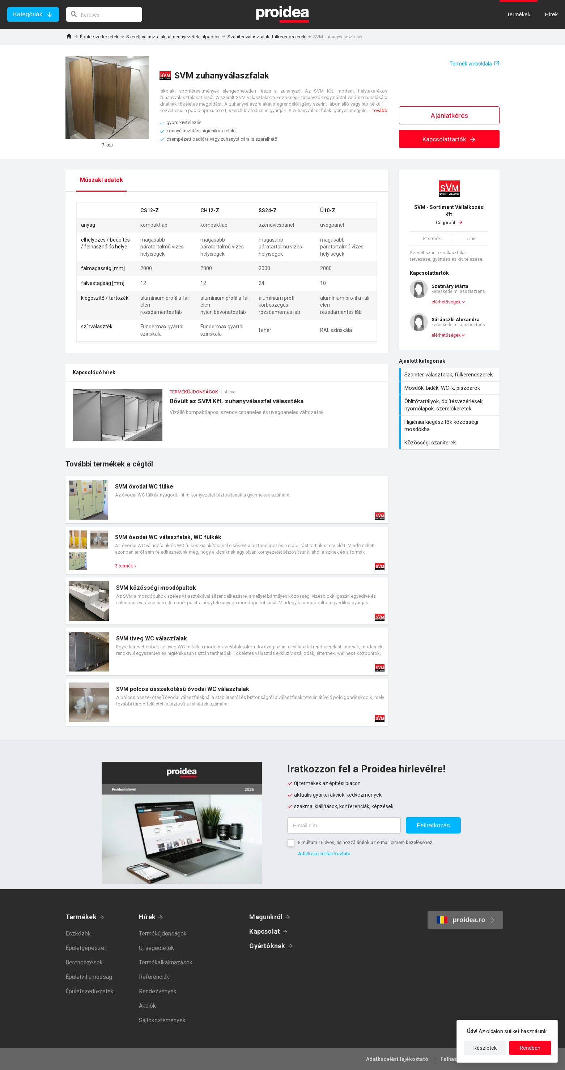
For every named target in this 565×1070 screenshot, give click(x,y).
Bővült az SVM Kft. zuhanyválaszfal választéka (227, 418)
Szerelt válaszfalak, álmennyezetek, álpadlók (173, 36)
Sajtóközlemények (162, 1020)
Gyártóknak (267, 946)
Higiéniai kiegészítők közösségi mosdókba (450, 425)
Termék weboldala (471, 64)
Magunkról (265, 917)
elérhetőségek (446, 301)
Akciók (147, 1005)
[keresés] (104, 14)
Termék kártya (226, 499)
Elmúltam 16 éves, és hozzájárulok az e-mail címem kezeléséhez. (365, 842)
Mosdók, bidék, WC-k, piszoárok (450, 388)
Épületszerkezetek (99, 36)
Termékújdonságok (163, 933)
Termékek (81, 917)
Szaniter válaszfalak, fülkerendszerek (267, 36)
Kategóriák (27, 14)
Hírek (147, 917)
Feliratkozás (433, 825)
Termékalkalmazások (165, 962)
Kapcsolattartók (449, 139)
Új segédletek (156, 948)
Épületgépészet (85, 948)
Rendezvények (158, 991)
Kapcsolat (264, 931)
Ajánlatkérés (449, 115)
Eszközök (78, 933)
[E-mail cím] (344, 825)
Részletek (485, 1048)
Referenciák (154, 976)
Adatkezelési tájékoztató (324, 853)
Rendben (530, 1048)
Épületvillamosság (88, 976)
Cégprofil (449, 214)
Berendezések (84, 962)
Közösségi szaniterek (450, 442)
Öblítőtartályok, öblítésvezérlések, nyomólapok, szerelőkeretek (450, 405)
